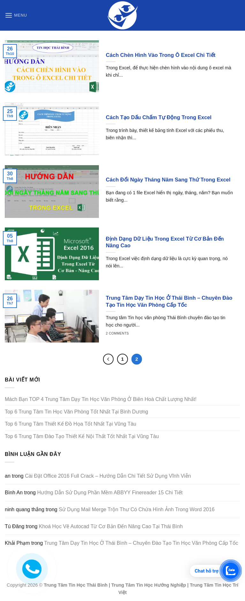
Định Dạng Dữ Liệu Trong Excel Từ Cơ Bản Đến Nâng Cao (165, 242)
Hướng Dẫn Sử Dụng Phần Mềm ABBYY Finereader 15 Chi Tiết (109, 492)
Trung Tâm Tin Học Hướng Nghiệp (148, 585)
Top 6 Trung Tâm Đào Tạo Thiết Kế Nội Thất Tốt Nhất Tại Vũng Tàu (82, 436)
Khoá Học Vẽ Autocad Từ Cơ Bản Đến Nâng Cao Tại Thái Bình (111, 526)
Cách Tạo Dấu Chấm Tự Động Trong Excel (159, 117)
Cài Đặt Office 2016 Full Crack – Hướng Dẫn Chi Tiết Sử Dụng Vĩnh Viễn (108, 476)
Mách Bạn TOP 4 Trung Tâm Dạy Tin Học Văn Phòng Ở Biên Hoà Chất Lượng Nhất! (101, 399)
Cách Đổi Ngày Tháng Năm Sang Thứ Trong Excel (168, 180)
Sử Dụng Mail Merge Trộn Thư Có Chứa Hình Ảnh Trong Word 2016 (136, 509)
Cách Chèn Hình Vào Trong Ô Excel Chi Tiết (160, 55)
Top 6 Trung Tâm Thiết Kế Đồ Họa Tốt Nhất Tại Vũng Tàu (70, 424)
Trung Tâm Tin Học (64, 585)
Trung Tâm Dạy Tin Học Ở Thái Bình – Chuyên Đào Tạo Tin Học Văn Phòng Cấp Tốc (169, 301)
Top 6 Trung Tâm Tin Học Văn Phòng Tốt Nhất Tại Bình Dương (76, 411)
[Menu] (16, 15)
